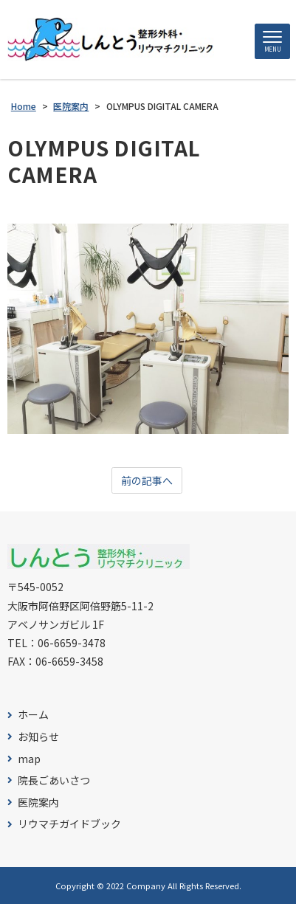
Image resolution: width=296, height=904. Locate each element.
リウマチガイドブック (69, 824)
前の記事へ (147, 480)
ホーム (33, 715)
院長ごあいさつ (54, 780)
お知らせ (38, 737)
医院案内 (38, 803)
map (29, 759)
